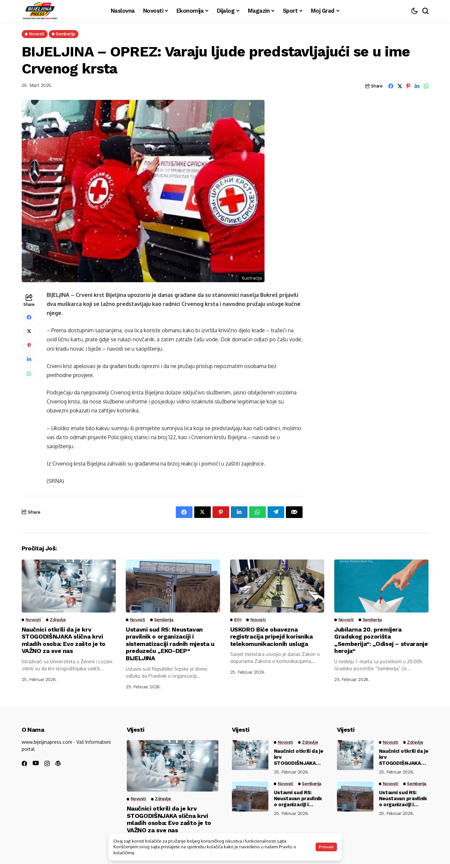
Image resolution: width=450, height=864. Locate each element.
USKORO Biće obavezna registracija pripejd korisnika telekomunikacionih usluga (271, 636)
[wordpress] (58, 763)
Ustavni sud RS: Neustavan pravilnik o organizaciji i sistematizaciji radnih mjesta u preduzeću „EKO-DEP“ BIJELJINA (170, 644)
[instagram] (47, 763)
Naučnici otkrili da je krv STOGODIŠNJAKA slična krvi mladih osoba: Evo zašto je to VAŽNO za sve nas (64, 640)
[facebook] (24, 763)
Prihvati (326, 847)
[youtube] (36, 763)
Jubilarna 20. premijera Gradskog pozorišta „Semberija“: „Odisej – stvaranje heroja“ (381, 640)
